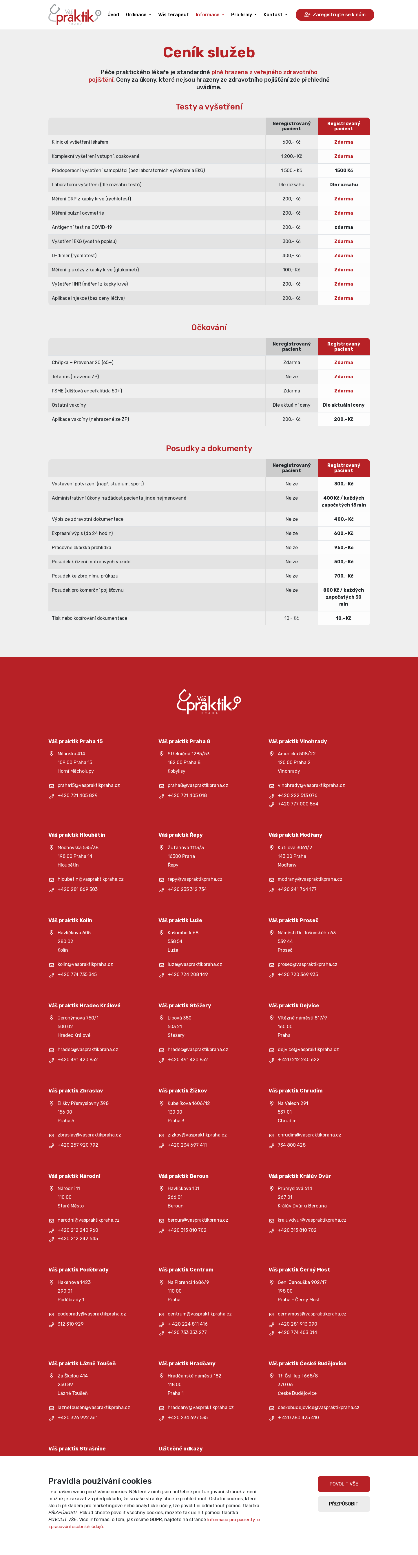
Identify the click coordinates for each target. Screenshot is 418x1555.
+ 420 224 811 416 (188, 1324)
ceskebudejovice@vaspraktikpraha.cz (318, 1407)
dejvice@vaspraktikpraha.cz (308, 1049)
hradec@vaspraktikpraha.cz (88, 1049)
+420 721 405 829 (78, 795)
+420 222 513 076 (297, 795)
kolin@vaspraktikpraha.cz (85, 964)
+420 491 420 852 (78, 1059)
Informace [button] (208, 14)
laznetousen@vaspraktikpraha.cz (94, 1407)
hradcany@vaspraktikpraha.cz (201, 1407)
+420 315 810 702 (187, 1230)
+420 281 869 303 (78, 889)
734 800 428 (292, 1145)
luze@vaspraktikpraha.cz (195, 964)
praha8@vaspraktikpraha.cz (198, 785)
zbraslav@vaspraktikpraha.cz (89, 1135)
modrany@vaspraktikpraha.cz (310, 879)
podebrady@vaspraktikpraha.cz (92, 1314)
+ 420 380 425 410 (298, 1417)
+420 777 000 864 (298, 804)
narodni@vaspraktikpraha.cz (89, 1220)
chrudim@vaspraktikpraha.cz (309, 1135)
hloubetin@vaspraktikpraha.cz (91, 879)
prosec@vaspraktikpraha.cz (307, 964)
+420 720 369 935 (298, 974)
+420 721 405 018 (187, 795)
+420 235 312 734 (187, 889)
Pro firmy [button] (242, 14)
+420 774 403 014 (297, 1332)
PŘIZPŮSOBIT (343, 1504)
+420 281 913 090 (297, 1324)
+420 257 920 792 (78, 1145)
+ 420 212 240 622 (299, 1059)
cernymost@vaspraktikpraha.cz (312, 1314)
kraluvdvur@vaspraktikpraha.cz (312, 1220)
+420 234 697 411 (187, 1145)
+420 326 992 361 (78, 1417)
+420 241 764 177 (297, 889)
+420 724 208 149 (188, 974)
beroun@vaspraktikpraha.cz (198, 1220)
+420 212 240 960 (78, 1230)
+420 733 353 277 (187, 1332)
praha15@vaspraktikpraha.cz (89, 785)
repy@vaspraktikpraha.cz (195, 879)
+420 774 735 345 (77, 974)
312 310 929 (71, 1324)
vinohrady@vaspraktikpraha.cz (311, 785)
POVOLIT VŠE (344, 1484)
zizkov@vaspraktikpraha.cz (197, 1135)
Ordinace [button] (137, 14)
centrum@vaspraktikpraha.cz (200, 1314)
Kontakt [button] (274, 14)
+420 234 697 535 (188, 1417)
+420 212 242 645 (78, 1238)
